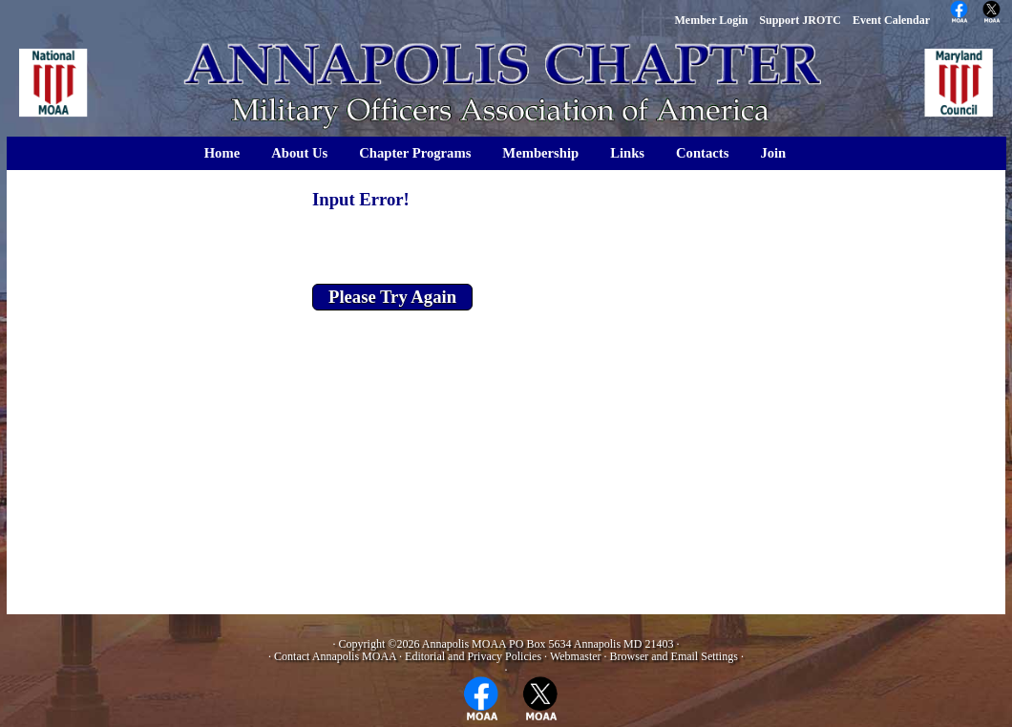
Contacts (702, 152)
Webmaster (575, 656)
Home (222, 152)
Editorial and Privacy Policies (473, 656)
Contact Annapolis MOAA (335, 656)
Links (627, 152)
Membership (540, 152)
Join (773, 152)
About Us (299, 152)
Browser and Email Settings (674, 656)
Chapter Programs (415, 152)
